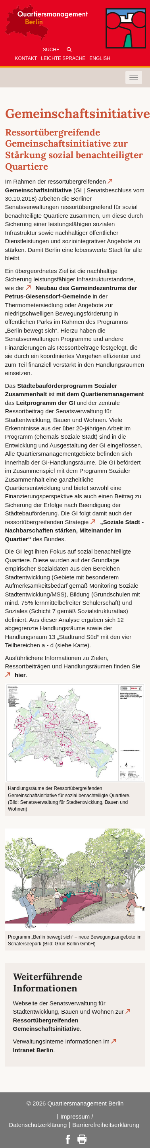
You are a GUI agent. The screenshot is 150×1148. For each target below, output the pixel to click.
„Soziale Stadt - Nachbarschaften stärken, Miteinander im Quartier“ (74, 530)
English (99, 58)
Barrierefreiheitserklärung (105, 1124)
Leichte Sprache (63, 58)
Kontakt (26, 58)
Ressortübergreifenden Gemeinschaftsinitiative (46, 1024)
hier (20, 675)
